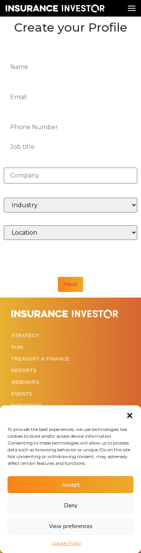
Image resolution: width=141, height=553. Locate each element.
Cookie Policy (66, 543)
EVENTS (21, 394)
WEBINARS (25, 382)
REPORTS (23, 370)
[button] (129, 415)
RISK (17, 347)
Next (70, 284)
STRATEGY (25, 335)
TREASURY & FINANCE (40, 359)
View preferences (70, 526)
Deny (70, 505)
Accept (71, 485)
